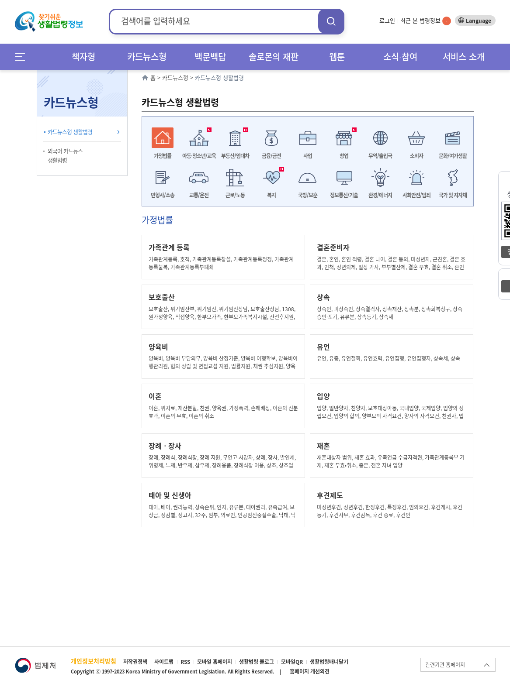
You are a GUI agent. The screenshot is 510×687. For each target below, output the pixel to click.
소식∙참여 (400, 56)
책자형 (83, 56)
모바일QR (292, 662)
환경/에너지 (380, 195)
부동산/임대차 (235, 156)
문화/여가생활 (453, 156)
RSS (185, 662)
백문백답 (210, 56)
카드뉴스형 (147, 56)
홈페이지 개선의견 (310, 671)
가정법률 (162, 156)
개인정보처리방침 (93, 660)
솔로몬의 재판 (273, 56)
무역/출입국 (380, 156)
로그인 (387, 20)
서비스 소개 (464, 56)
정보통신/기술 (344, 195)
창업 (344, 156)
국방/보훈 (307, 195)
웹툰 (337, 56)
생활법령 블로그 (256, 662)
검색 (331, 21)
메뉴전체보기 (23, 56)
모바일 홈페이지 (214, 662)
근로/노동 (235, 195)
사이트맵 (163, 662)
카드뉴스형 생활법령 (70, 131)
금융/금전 (271, 156)
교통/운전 (198, 195)
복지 (271, 195)
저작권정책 (135, 662)
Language (478, 20)
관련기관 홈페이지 (445, 665)
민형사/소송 (162, 195)
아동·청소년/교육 (199, 156)
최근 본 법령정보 (425, 20)
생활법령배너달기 (329, 662)
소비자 (416, 156)
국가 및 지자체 (453, 195)
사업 (307, 156)
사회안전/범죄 (416, 195)
